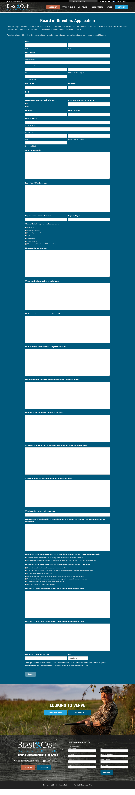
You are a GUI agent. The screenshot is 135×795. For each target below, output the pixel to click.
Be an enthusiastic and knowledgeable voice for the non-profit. (46, 572)
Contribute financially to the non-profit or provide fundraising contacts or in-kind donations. (55, 580)
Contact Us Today (55, 719)
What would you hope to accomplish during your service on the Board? (49, 482)
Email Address (72, 755)
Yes (28, 107)
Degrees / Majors (74, 220)
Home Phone (29, 87)
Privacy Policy (63, 791)
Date (69, 658)
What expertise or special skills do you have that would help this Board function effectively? (56, 449)
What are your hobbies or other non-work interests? (42, 318)
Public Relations (32, 245)
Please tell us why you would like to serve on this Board (44, 416)
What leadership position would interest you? (40, 515)
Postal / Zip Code (105, 766)
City (26, 76)
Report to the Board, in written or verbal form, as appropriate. (46, 585)
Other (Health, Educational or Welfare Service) (41, 248)
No (28, 110)
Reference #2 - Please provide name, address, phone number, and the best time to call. (54, 625)
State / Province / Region (76, 76)
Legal (28, 239)
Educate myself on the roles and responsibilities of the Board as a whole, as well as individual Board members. (61, 564)
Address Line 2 (30, 70)
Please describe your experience (36, 252)
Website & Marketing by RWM (83, 791)
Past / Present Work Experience (36, 187)
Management (31, 242)
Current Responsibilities (33, 154)
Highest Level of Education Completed (38, 220)
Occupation (29, 114)
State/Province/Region (107, 760)
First (26, 52)
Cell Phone (72, 87)
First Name (71, 760)
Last (69, 52)
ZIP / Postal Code (30, 83)
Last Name (71, 766)
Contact (119, 1)
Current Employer (74, 114)
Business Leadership (33, 234)
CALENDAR (28, 773)
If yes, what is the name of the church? (81, 104)
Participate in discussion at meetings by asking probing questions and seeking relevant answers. (57, 583)
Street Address (30, 63)
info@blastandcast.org (15, 1)
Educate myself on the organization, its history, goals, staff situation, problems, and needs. (55, 561)
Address (70, 771)
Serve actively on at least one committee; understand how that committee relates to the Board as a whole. (60, 574)
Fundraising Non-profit (34, 237)
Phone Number (105, 771)
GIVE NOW (44, 773)
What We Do (80, 719)
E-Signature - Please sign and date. (37, 658)
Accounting (30, 231)
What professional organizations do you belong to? (42, 285)
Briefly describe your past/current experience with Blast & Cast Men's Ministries (52, 383)
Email (27, 96)
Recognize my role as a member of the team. (41, 588)
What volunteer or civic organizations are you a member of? (45, 350)
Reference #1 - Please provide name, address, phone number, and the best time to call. (54, 592)
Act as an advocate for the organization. (39, 577)
